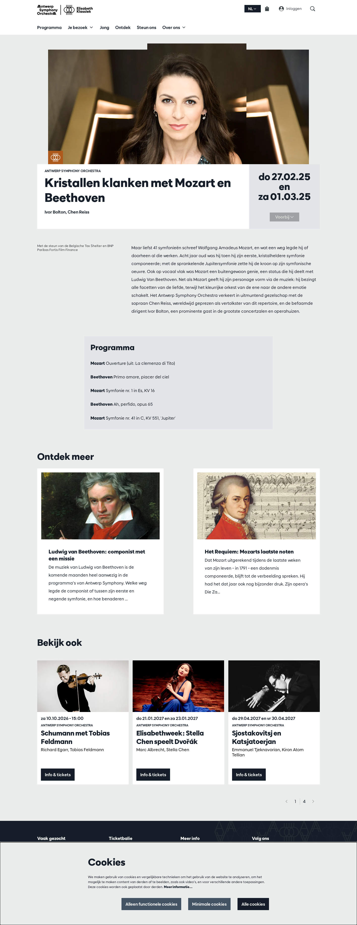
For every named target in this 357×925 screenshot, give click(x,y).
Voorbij (284, 216)
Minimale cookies (209, 904)
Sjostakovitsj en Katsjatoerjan (256, 737)
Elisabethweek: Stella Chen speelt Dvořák (170, 737)
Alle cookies (253, 904)
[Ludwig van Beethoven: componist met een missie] (100, 505)
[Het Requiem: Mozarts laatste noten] (256, 505)
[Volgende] (313, 801)
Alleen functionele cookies (151, 904)
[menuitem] (49, 27)
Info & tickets (58, 774)
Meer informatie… (178, 887)
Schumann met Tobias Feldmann (75, 737)
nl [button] (252, 9)
